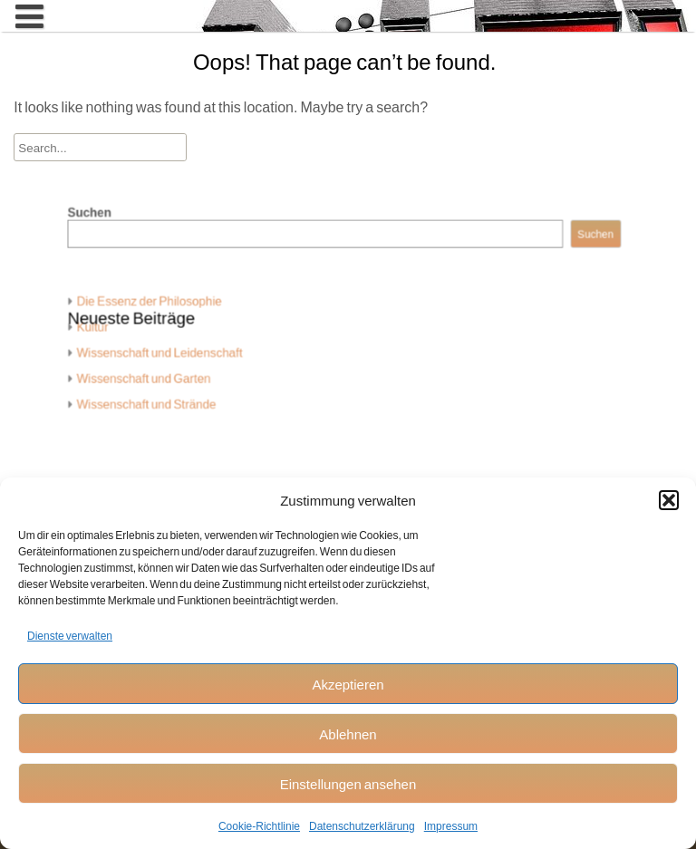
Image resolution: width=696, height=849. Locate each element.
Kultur (116, 329)
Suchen (113, 224)
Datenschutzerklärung (362, 826)
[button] (669, 500)
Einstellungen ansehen (348, 784)
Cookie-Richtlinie (259, 826)
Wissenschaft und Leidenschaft (177, 352)
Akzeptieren (347, 684)
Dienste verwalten (69, 635)
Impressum (451, 826)
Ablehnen (347, 734)
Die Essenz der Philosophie (168, 305)
